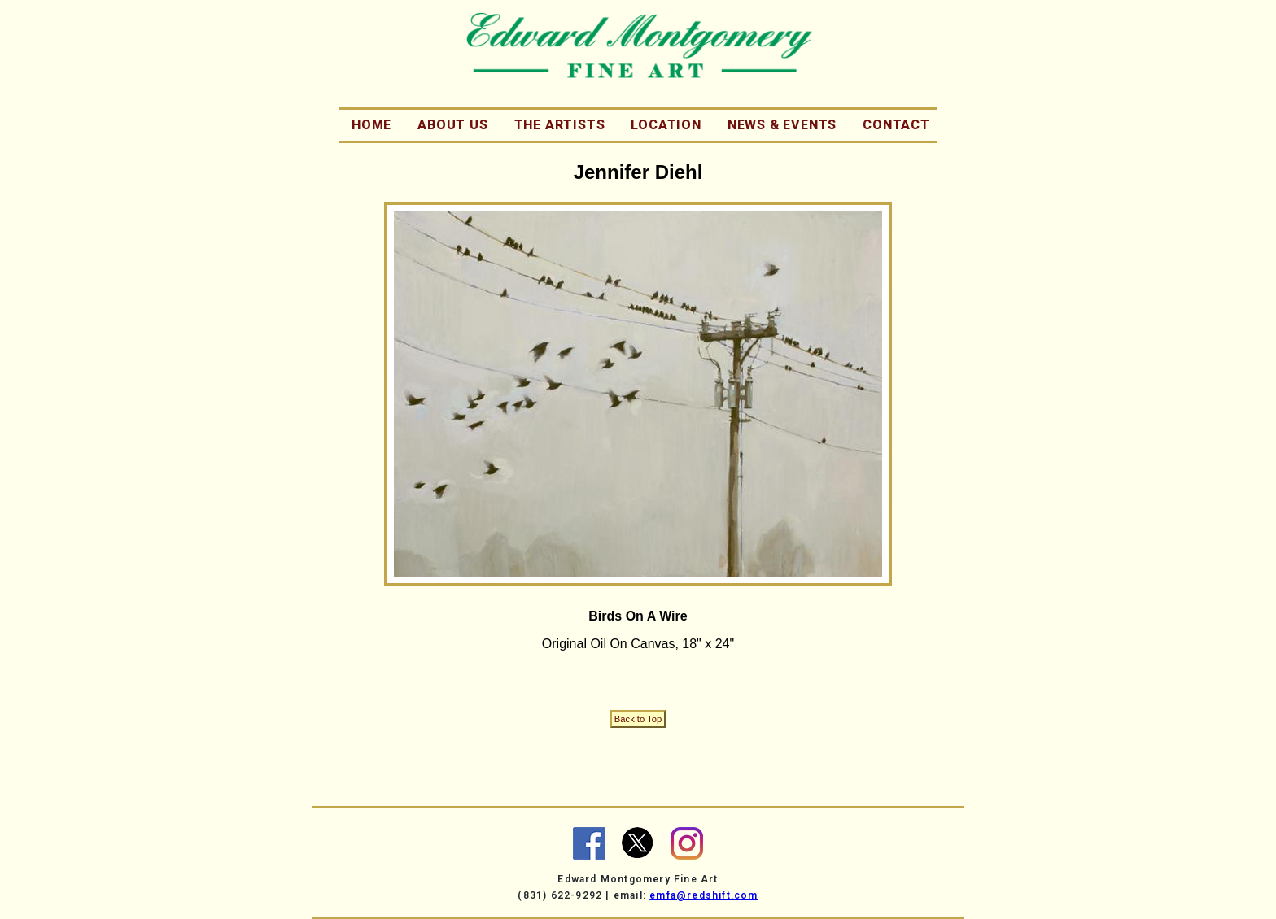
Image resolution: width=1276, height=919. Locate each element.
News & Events (782, 125)
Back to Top (638, 719)
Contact (896, 125)
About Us (452, 125)
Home (371, 125)
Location (666, 125)
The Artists (559, 125)
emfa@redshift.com (703, 895)
